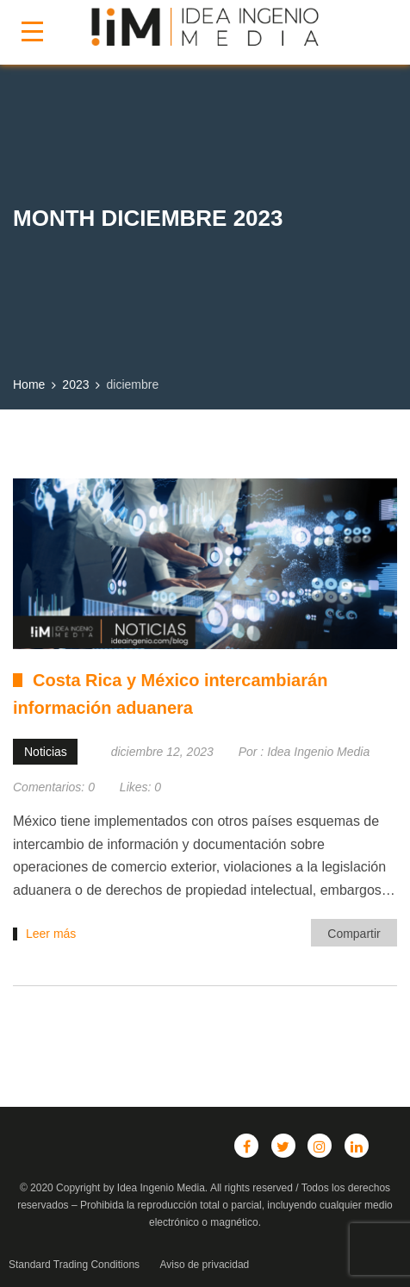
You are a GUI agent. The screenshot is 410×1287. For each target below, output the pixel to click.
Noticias (45, 752)
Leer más (51, 933)
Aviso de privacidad (204, 1265)
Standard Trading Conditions (74, 1265)
